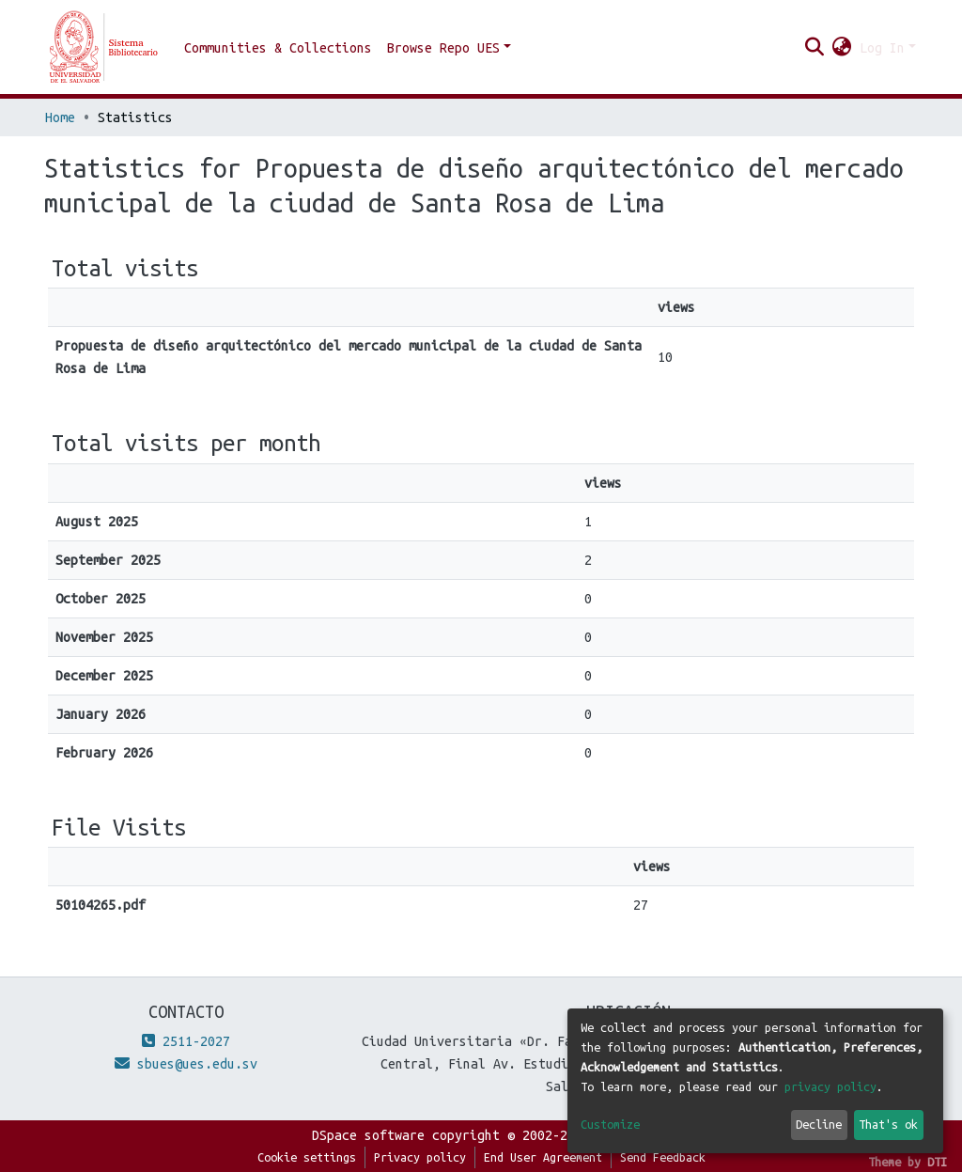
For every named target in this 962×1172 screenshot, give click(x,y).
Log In (882, 47)
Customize (610, 1124)
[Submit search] (815, 48)
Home (60, 117)
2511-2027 (186, 1041)
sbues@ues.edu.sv (186, 1063)
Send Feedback (663, 1157)
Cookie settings (306, 1157)
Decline (819, 1124)
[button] (842, 48)
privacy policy (830, 1086)
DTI (937, 1161)
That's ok (888, 1124)
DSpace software (368, 1135)
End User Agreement (543, 1157)
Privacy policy (420, 1157)
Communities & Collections (278, 47)
